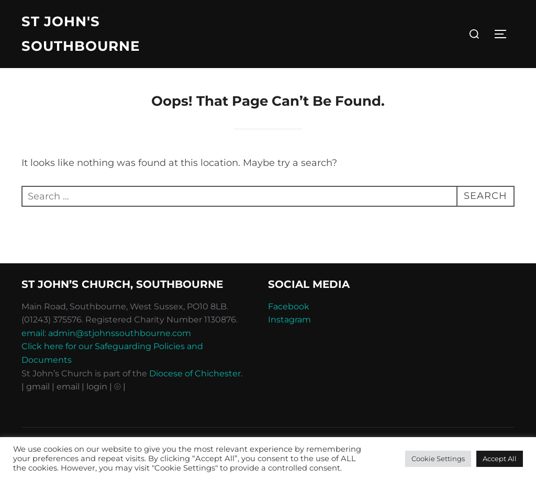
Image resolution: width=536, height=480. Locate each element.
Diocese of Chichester (195, 375)
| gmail (36, 389)
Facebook (288, 308)
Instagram (289, 322)
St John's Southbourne (80, 33)
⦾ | (120, 389)
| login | (97, 389)
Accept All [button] (500, 458)
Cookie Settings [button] (438, 458)
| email (67, 389)
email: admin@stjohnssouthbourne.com (106, 335)
